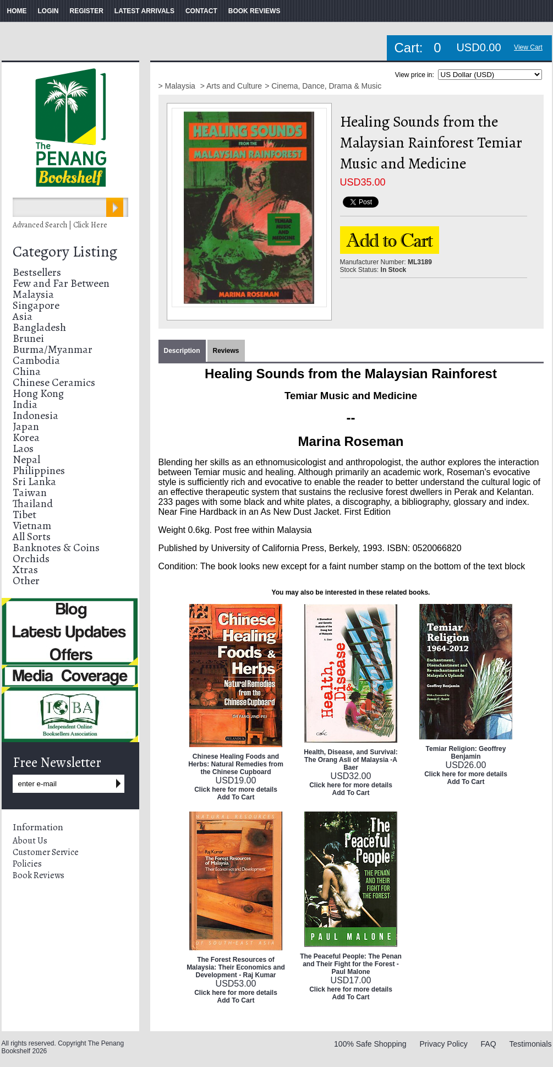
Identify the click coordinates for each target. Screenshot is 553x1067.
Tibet (24, 514)
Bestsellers (37, 272)
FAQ (488, 1043)
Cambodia (36, 360)
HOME (17, 11)
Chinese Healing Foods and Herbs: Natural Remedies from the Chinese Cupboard (235, 764)
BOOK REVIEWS (254, 11)
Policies (27, 864)
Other (26, 580)
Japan (26, 426)
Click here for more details (235, 789)
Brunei (28, 338)
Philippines (39, 470)
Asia (22, 316)
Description (182, 351)
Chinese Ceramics (54, 382)
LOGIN (48, 11)
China (27, 371)
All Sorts (32, 536)
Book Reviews (38, 875)
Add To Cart (236, 797)
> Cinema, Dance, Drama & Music (323, 85)
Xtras (25, 569)
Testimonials (530, 1043)
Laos (23, 448)
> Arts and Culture (231, 85)
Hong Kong (38, 393)
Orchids (31, 558)
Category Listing (65, 251)
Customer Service (46, 852)
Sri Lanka (34, 481)
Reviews (226, 351)
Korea (26, 437)
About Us (30, 841)
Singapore (36, 305)
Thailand (33, 503)
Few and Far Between (61, 283)
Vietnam (32, 525)
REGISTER (86, 11)
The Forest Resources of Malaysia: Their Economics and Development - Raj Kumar (236, 967)
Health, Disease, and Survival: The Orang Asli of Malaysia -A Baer (351, 759)
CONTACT (201, 11)
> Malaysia (178, 85)
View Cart (528, 47)
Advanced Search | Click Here (60, 225)
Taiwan (30, 492)
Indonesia (35, 415)
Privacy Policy (444, 1043)
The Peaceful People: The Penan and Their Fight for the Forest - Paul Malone (351, 964)
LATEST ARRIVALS (144, 11)
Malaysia (33, 294)
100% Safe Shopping (370, 1043)
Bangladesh (39, 327)
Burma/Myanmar (52, 349)
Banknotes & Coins (56, 547)
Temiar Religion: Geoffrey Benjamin (466, 752)
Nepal (26, 459)
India (25, 404)
